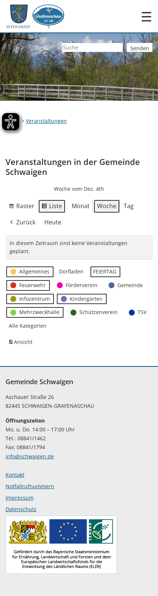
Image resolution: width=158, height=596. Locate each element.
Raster (21, 207)
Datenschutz (21, 509)
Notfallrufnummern (30, 486)
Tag (129, 206)
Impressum (20, 497)
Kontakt (15, 474)
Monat (81, 206)
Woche (106, 206)
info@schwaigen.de (30, 456)
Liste (51, 207)
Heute (52, 222)
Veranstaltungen (46, 120)
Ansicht (21, 343)
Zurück (22, 222)
